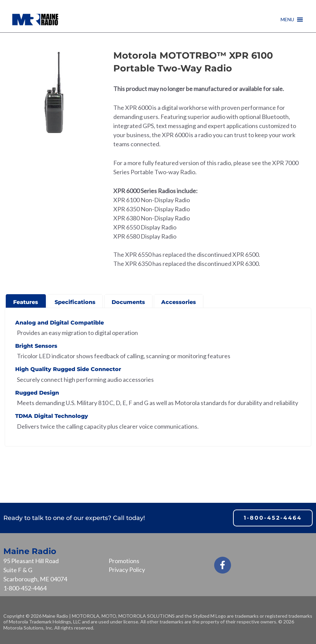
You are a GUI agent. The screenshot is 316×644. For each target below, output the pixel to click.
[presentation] (26, 300)
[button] (287, 19)
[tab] (26, 301)
